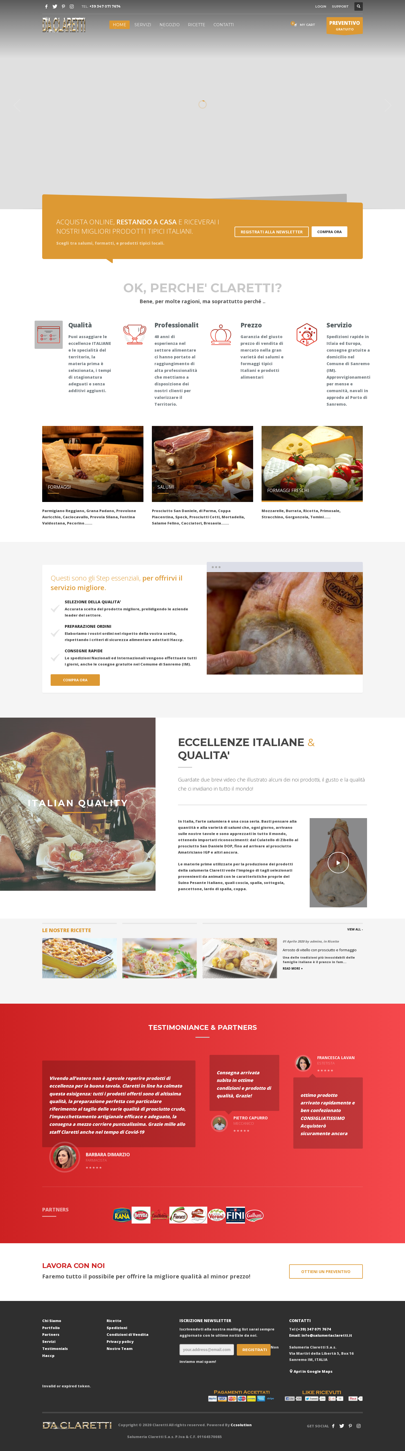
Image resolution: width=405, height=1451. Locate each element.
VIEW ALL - (355, 929)
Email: (295, 1335)
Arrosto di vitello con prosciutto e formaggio (320, 949)
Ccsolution (241, 1424)
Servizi (48, 1341)
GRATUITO (345, 27)
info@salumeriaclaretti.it (327, 1335)
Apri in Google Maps (310, 1371)
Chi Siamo (51, 1320)
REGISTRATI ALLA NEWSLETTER (272, 232)
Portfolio (51, 1327)
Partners (50, 1334)
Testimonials (55, 1348)
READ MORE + (293, 968)
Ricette (114, 1320)
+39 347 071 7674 (105, 6)
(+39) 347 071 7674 (313, 1329)
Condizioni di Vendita (127, 1334)
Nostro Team (119, 1348)
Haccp (48, 1355)
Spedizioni (117, 1327)
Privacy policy (120, 1341)
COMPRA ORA (329, 231)
